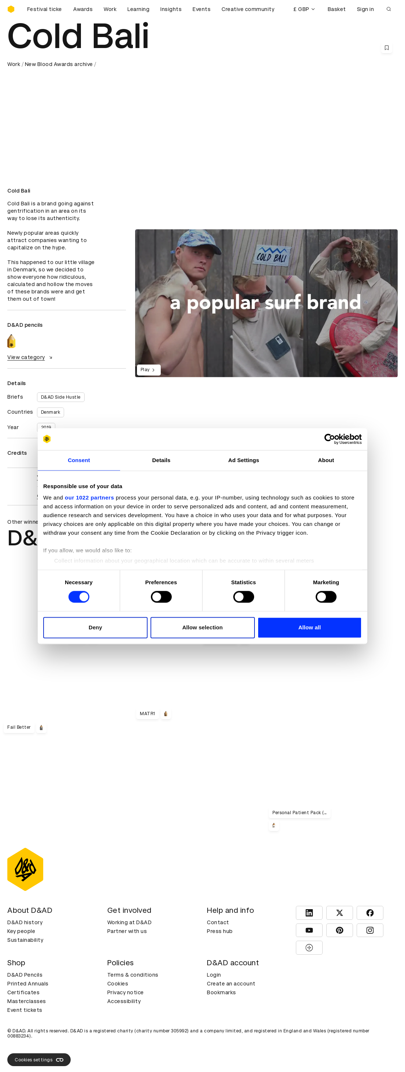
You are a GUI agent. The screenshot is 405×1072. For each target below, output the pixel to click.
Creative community (248, 9)
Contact (218, 922)
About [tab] (326, 460)
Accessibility (124, 1001)
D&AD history (24, 922)
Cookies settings (39, 1060)
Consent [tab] (79, 460)
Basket (337, 9)
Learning (138, 9)
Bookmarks (221, 992)
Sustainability (25, 940)
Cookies (118, 984)
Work (110, 9)
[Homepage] (11, 9)
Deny (95, 627)
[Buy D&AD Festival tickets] (44, 9)
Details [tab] (161, 460)
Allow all (309, 627)
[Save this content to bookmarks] (386, 47)
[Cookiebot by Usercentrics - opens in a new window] (330, 438)
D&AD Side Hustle (61, 397)
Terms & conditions (133, 975)
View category (30, 357)
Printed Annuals (28, 984)
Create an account (231, 984)
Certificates (23, 992)
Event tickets (24, 1010)
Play (149, 370)
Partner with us (127, 931)
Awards (83, 9)
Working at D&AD (129, 922)
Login (214, 975)
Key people (21, 931)
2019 (46, 427)
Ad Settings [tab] (243, 460)
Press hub (220, 931)
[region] (266, 303)
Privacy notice (125, 992)
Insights (171, 9)
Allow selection (202, 627)
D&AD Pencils (24, 975)
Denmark (50, 412)
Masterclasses (26, 1001)
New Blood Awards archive (59, 64)
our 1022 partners (89, 497)
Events (202, 9)
